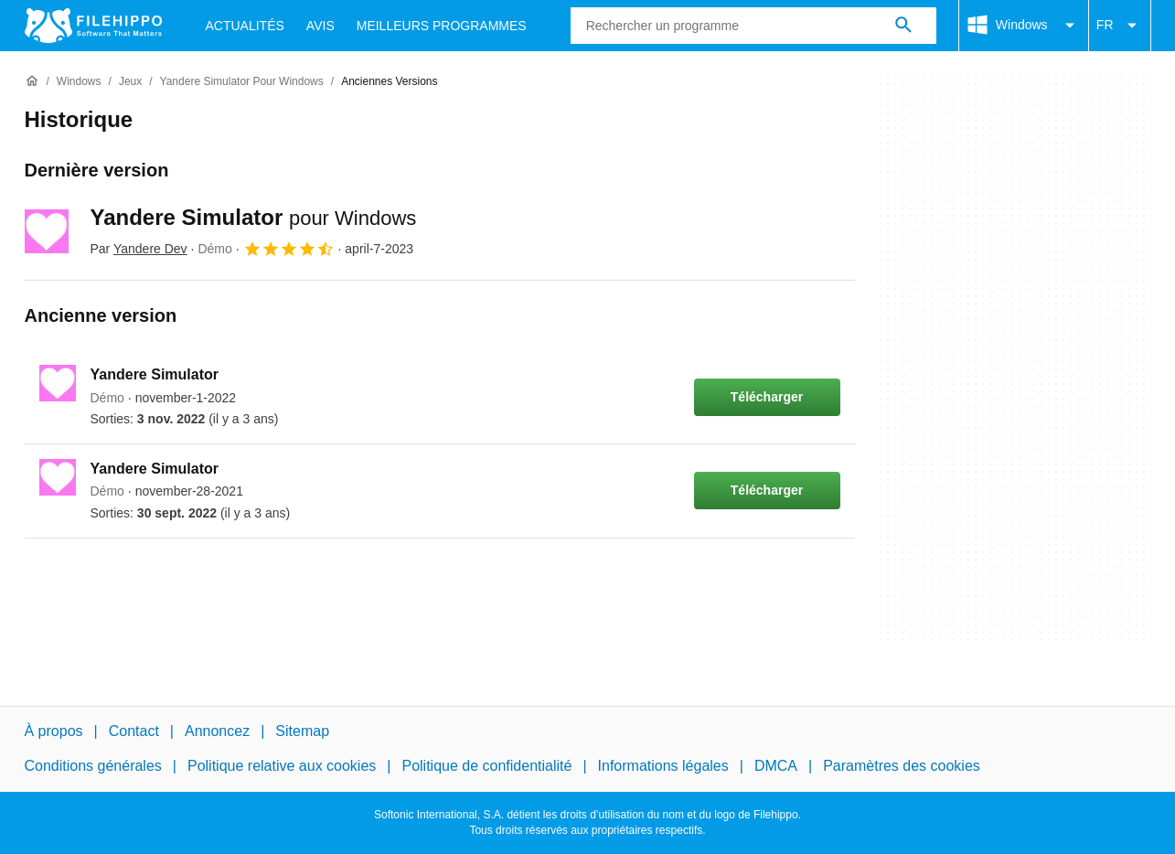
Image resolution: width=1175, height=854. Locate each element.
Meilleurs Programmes (442, 25)
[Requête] (753, 25)
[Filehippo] (93, 25)
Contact (134, 731)
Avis (320, 25)
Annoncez (217, 731)
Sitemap (302, 731)
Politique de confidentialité (486, 766)
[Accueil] (32, 81)
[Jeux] (130, 82)
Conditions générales (93, 766)
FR (1119, 26)
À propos (54, 731)
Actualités (245, 25)
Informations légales (663, 766)
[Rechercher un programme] (903, 25)
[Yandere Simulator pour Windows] (242, 82)
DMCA (775, 766)
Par (139, 248)
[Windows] (79, 82)
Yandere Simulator (254, 217)
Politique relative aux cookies (281, 766)
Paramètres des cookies (901, 766)
